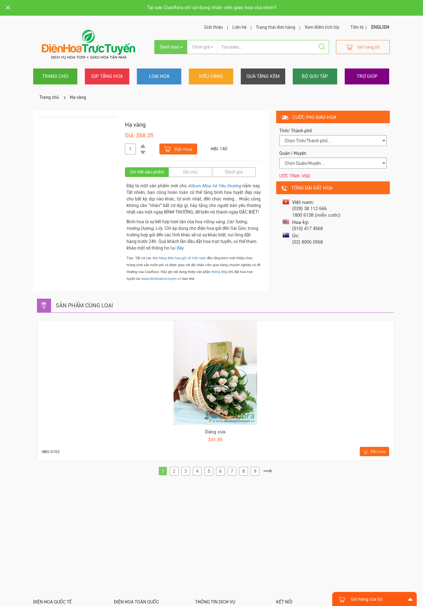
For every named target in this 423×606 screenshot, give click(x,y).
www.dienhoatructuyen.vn (161, 279)
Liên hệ (239, 27)
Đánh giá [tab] (234, 171)
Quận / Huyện (292, 153)
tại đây (176, 247)
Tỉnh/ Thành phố (295, 130)
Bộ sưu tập (315, 76)
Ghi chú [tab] (190, 171)
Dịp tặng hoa (107, 76)
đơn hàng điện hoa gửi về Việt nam (179, 258)
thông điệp (219, 272)
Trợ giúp (367, 76)
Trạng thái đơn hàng (275, 27)
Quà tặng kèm (263, 76)
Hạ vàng (78, 97)
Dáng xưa (215, 432)
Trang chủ (55, 76)
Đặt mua (178, 148)
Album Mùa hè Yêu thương (214, 185)
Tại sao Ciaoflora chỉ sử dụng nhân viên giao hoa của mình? (211, 7)
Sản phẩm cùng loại (84, 305)
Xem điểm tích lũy (322, 27)
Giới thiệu (213, 27)
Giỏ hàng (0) (362, 46)
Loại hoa (159, 76)
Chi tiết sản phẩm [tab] (147, 171)
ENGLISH (380, 27)
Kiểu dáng (211, 76)
